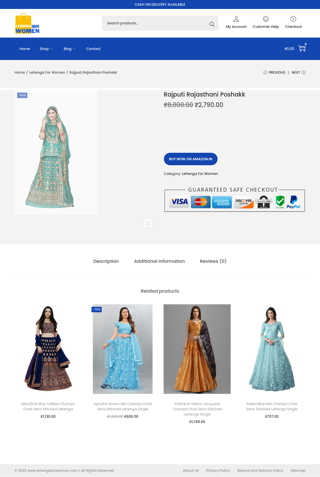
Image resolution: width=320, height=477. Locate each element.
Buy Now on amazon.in (190, 159)
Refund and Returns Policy (260, 470)
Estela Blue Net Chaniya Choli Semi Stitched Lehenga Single (271, 407)
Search (213, 23)
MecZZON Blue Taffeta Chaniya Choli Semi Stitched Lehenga (48, 407)
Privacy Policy (218, 470)
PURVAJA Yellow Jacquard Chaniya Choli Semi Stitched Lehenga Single (197, 409)
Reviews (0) (213, 261)
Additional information (159, 261)
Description (106, 261)
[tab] (106, 261)
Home (20, 72)
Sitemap (298, 470)
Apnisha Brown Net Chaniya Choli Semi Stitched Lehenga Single (123, 407)
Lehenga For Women (47, 72)
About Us (191, 470)
